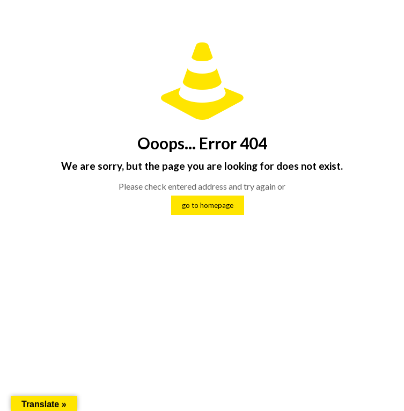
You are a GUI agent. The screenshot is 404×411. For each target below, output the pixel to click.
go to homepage (207, 205)
